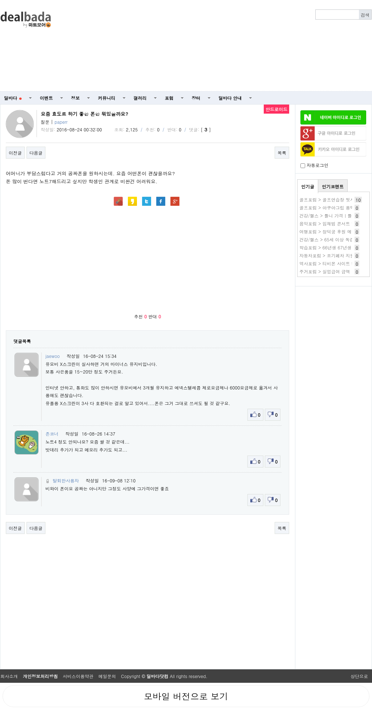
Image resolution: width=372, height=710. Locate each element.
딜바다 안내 (230, 98)
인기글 (307, 186)
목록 (282, 153)
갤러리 (140, 98)
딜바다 (13, 98)
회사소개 (9, 676)
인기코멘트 (333, 186)
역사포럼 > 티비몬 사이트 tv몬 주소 (334, 263)
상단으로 (359, 676)
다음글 (36, 153)
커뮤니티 (107, 98)
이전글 (15, 153)
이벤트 (46, 98)
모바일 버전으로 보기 (186, 696)
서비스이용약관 (78, 676)
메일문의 (107, 676)
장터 (196, 98)
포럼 (169, 98)
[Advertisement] (268, 45)
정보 (75, 98)
